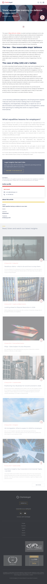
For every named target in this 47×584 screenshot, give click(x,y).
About (23, 530)
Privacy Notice (29, 578)
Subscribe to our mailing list (23, 508)
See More (38, 485)
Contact (23, 535)
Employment (15, 16)
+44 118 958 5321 (9, 194)
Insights (23, 528)
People (23, 523)
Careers (23, 532)
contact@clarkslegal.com (11, 192)
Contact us (23, 503)
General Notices (22, 578)
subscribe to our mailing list (14, 174)
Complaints (35, 578)
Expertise (23, 525)
